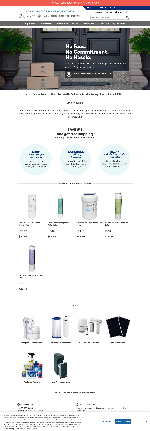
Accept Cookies (123, 421)
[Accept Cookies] (146, 421)
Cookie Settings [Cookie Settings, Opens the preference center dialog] (106, 421)
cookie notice (33, 429)
